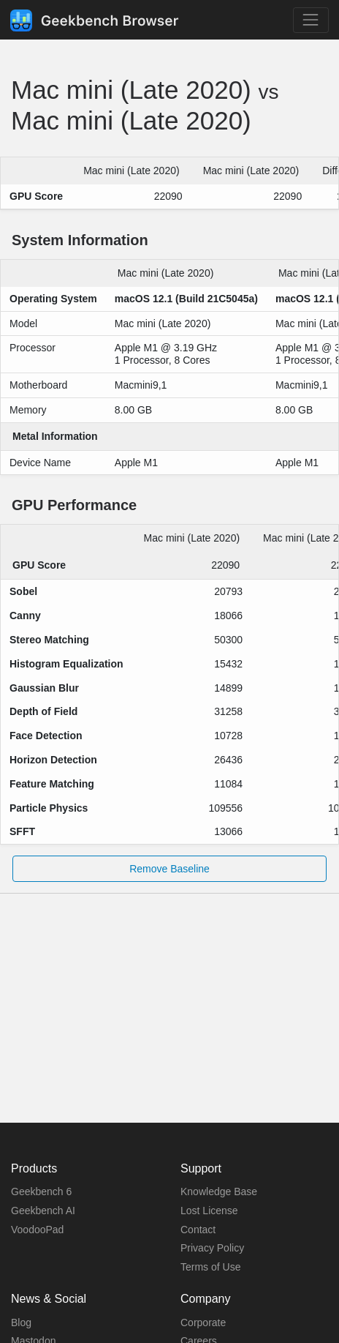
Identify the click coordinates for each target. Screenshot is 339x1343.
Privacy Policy (212, 1248)
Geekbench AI (43, 1210)
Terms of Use (210, 1267)
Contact (198, 1229)
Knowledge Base (218, 1191)
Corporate (203, 1322)
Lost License (209, 1210)
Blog (21, 1322)
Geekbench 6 (41, 1191)
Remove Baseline (169, 869)
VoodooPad (37, 1229)
